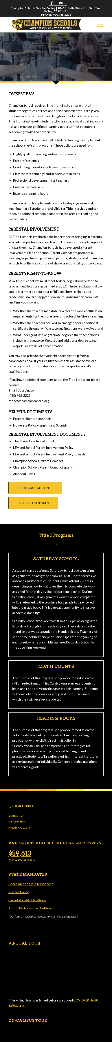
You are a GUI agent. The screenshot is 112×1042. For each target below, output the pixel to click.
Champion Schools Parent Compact (38, 461)
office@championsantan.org (28, 401)
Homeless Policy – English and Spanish (40, 425)
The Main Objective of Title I (33, 441)
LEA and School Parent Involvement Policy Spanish (49, 454)
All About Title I (24, 474)
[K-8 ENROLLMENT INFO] (33, 503)
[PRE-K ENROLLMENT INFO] (35, 488)
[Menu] (98, 24)
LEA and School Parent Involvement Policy (43, 447)
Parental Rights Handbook (32, 419)
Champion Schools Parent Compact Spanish (44, 467)
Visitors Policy (18, 892)
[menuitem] (55, 9)
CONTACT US (16, 815)
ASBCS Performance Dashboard (31, 908)
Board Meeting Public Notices (30, 884)
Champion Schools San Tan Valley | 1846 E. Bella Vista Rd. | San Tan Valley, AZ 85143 (55, 9)
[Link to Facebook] (51, 3)
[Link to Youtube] (60, 3)
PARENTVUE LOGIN (19, 827)
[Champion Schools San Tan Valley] (46, 24)
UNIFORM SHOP (17, 821)
